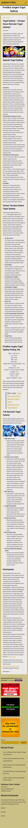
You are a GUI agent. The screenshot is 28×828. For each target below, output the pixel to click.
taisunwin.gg (11, 656)
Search (3, 740)
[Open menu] (25, 2)
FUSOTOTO (4, 787)
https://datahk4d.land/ (7, 789)
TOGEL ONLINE (6, 17)
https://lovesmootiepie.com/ (11, 666)
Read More (6, 671)
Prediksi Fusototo (6, 791)
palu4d (3, 808)
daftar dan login (13, 800)
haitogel (3, 812)
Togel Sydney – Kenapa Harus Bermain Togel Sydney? (14, 24)
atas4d (3, 816)
